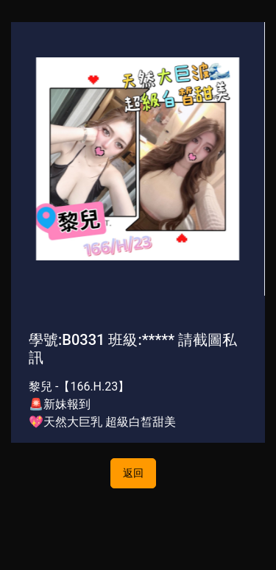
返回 (133, 473)
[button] (30, 158)
